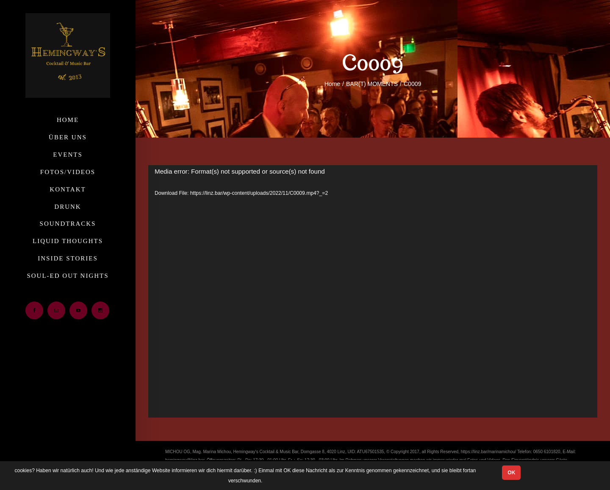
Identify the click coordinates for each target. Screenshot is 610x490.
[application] (372, 291)
